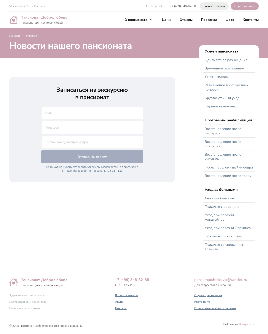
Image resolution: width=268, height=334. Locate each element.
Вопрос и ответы (126, 295)
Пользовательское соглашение (215, 308)
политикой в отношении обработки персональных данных (100, 169)
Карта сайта (202, 302)
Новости (121, 308)
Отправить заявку (92, 157)
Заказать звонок (214, 6)
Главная (14, 36)
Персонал (209, 20)
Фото (230, 20)
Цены (166, 20)
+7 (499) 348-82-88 (183, 6)
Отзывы (186, 20)
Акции (119, 302)
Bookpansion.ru (248, 324)
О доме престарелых (208, 295)
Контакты (251, 20)
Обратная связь (244, 6)
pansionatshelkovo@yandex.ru (220, 279)
